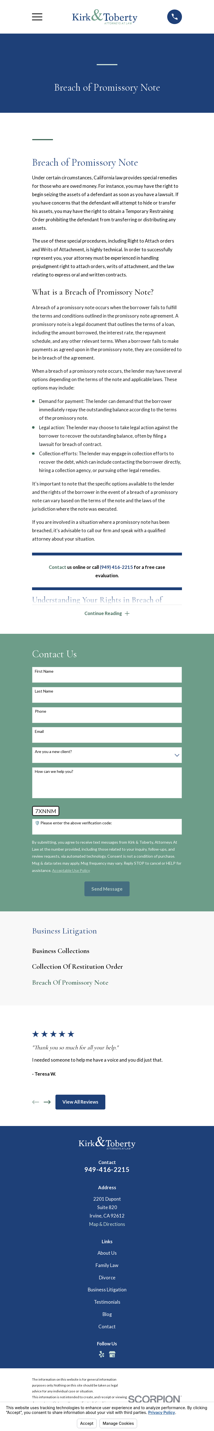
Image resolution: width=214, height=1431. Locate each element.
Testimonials (107, 1303)
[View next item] (47, 1102)
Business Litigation (107, 1290)
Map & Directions (107, 1225)
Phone (40, 712)
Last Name (44, 692)
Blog (107, 1315)
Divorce (107, 1278)
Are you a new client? (53, 752)
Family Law (107, 1266)
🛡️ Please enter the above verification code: (73, 824)
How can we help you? (54, 772)
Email (39, 732)
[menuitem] (107, 952)
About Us (107, 1254)
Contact (107, 1327)
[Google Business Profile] (112, 1355)
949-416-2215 (107, 1170)
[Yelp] (101, 1355)
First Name (44, 672)
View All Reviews (80, 1103)
